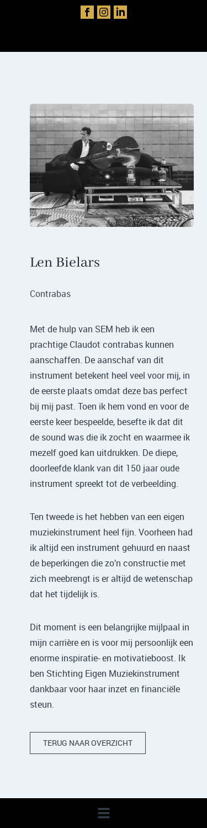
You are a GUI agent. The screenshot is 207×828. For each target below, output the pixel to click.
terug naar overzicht (87, 742)
